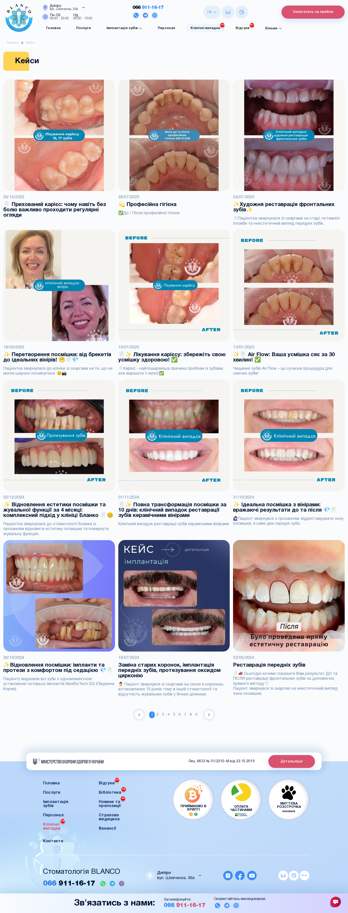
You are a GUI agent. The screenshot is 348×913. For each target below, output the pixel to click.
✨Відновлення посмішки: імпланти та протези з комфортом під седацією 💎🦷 (58, 668)
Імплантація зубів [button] (56, 804)
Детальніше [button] (292, 761)
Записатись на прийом (312, 12)
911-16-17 (147, 8)
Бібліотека (112, 791)
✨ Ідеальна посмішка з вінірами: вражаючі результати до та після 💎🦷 (285, 508)
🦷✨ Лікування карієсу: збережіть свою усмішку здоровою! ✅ (172, 357)
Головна (53, 28)
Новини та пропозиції (112, 802)
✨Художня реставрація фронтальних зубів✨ (283, 207)
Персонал (166, 28)
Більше (273, 28)
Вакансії (107, 828)
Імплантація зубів (124, 28)
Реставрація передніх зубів (269, 665)
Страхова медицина (109, 817)
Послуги (83, 28)
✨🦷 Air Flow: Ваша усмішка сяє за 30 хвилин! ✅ (284, 357)
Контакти (53, 841)
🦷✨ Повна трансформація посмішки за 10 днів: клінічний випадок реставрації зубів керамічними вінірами (172, 510)
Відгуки (245, 27)
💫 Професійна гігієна (147, 204)
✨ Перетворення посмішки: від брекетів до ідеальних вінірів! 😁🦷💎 (57, 357)
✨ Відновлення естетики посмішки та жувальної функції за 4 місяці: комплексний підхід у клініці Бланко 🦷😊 (58, 510)
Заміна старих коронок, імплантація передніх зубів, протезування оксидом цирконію (169, 670)
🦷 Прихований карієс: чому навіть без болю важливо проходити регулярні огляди (54, 210)
